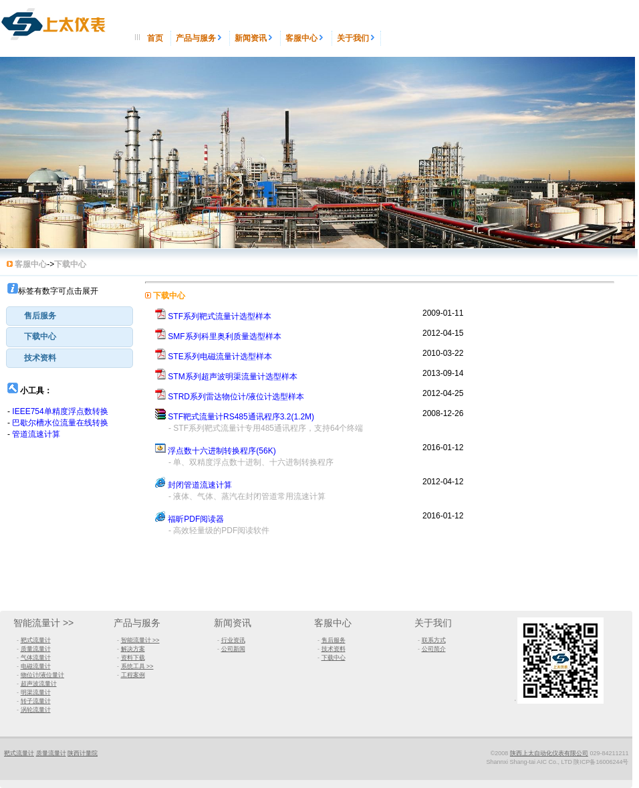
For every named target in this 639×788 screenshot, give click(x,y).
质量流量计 (36, 649)
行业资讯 (233, 640)
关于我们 (356, 38)
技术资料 (40, 358)
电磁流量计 (36, 666)
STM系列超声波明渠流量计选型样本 (232, 376)
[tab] (69, 316)
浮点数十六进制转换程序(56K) (221, 451)
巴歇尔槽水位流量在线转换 (60, 422)
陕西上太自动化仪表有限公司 (549, 753)
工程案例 (133, 675)
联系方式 (434, 640)
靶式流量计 (36, 640)
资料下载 (133, 657)
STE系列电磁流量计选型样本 (219, 356)
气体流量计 (36, 657)
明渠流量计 (36, 692)
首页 (156, 38)
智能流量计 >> (43, 622)
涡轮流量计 (36, 709)
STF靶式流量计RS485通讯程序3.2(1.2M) (241, 416)
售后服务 (40, 315)
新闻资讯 (255, 38)
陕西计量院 (83, 753)
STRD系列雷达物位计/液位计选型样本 (236, 396)
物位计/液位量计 (43, 675)
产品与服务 (200, 38)
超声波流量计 (39, 683)
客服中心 (305, 38)
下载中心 (40, 336)
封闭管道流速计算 (200, 485)
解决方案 (133, 649)
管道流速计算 (36, 434)
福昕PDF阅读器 (196, 519)
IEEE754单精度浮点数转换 (60, 411)
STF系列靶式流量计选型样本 (219, 316)
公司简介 (434, 649)
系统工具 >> (137, 666)
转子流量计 (36, 701)
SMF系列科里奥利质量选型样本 (224, 336)
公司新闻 (233, 649)
